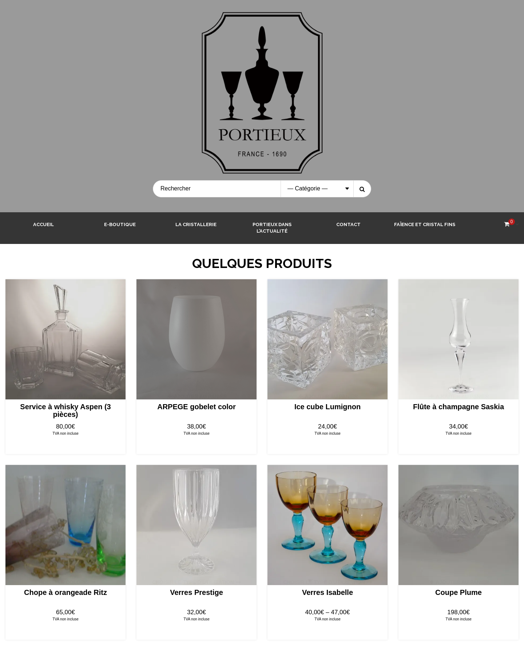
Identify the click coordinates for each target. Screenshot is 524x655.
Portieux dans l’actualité (272, 228)
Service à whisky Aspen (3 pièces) (65, 410)
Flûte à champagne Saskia (458, 407)
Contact (348, 224)
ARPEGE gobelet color (196, 407)
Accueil (43, 224)
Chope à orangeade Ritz (65, 592)
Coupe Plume (458, 592)
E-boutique (120, 224)
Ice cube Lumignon (327, 407)
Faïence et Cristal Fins (424, 224)
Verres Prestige (196, 592)
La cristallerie (196, 224)
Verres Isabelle (327, 592)
